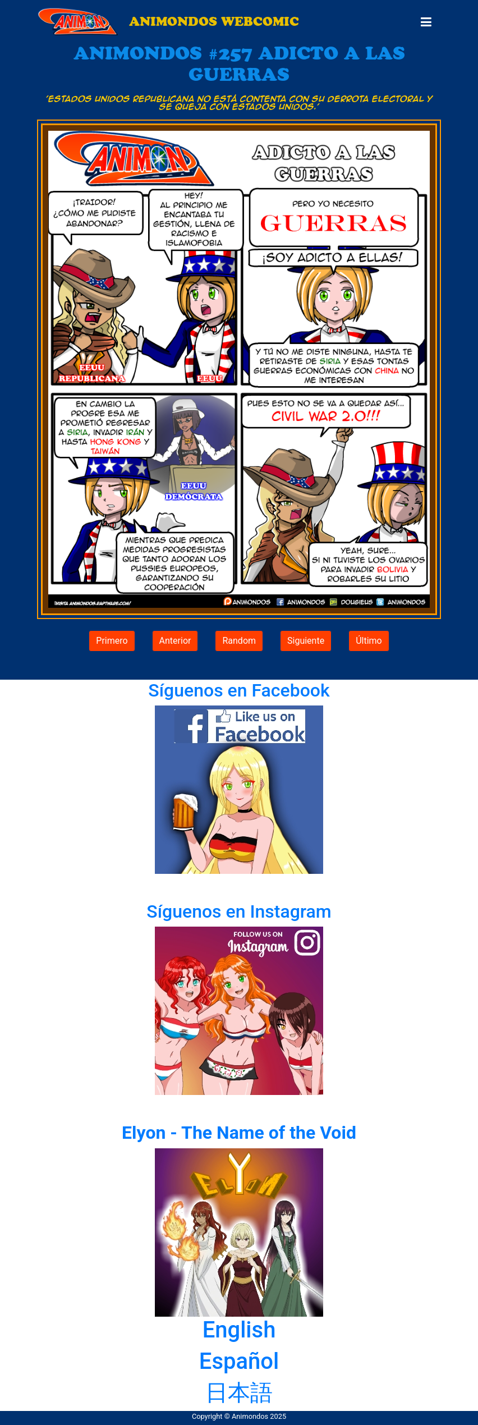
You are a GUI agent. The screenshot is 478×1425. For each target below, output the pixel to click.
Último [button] (369, 640)
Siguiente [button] (305, 640)
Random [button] (239, 640)
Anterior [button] (175, 640)
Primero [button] (111, 640)
